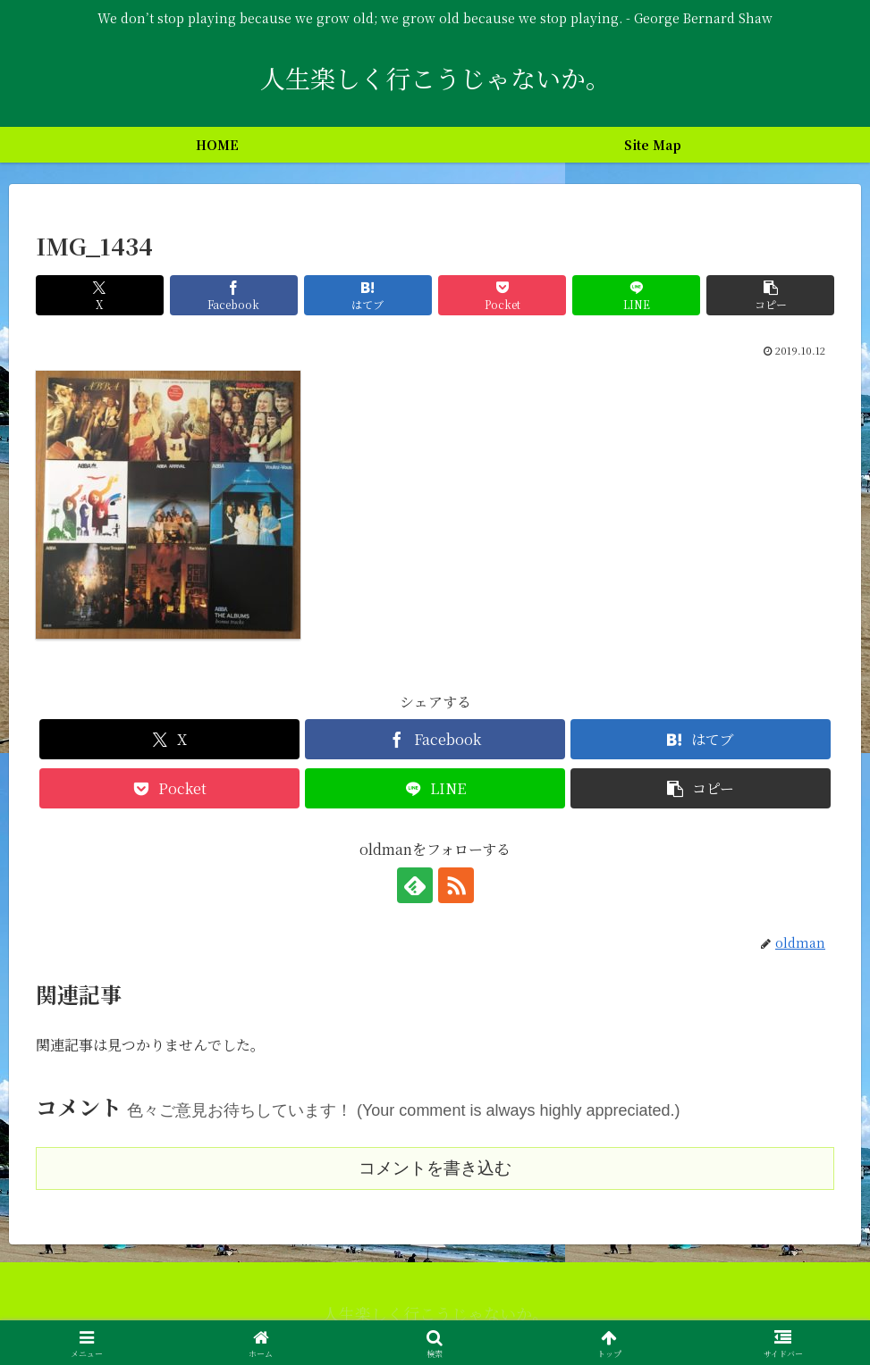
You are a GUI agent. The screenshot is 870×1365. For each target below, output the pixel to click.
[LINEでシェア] (636, 295)
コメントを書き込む (435, 1168)
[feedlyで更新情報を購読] (415, 885)
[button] (770, 295)
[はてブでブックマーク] (368, 295)
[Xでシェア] (100, 295)
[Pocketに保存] (502, 295)
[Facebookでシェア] (234, 295)
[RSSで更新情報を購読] (456, 885)
